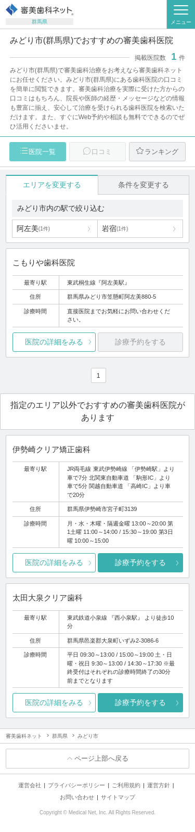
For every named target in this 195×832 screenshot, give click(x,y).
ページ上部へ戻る (101, 758)
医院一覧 (42, 152)
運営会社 (29, 785)
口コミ (102, 152)
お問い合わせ (77, 797)
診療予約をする (140, 562)
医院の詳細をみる (54, 342)
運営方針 (158, 785)
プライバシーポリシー (76, 785)
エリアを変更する (52, 185)
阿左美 (33, 228)
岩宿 (115, 228)
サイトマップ (118, 797)
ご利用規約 (126, 785)
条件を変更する (143, 185)
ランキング (161, 152)
